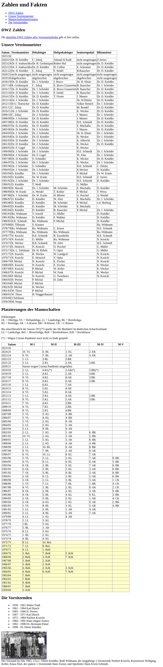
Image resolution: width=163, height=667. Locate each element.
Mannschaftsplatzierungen (23, 19)
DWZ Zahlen (15, 13)
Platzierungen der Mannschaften (30, 309)
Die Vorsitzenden (18, 22)
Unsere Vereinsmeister (21, 16)
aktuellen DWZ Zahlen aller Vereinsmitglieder (32, 37)
